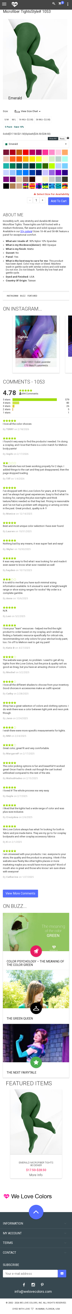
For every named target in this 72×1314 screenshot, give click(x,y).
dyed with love (21, 1309)
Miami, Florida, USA (49, 1309)
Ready (62, 138)
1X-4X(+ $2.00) (26, 119)
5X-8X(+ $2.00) (43, 119)
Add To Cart (58, 201)
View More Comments (20, 893)
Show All (53, 138)
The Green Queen (20, 1018)
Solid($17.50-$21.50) (14, 133)
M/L (14, 119)
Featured (32, 296)
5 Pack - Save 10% (14, 127)
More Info (36, 1175)
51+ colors (26, 231)
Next (67, 344)
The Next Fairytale (21, 1072)
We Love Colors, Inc (31, 1303)
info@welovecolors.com (33, 1291)
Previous (5, 344)
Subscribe (11, 1265)
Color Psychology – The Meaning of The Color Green (35, 963)
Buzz (23, 296)
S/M (6, 119)
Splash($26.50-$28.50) (38, 133)
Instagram (12, 296)
